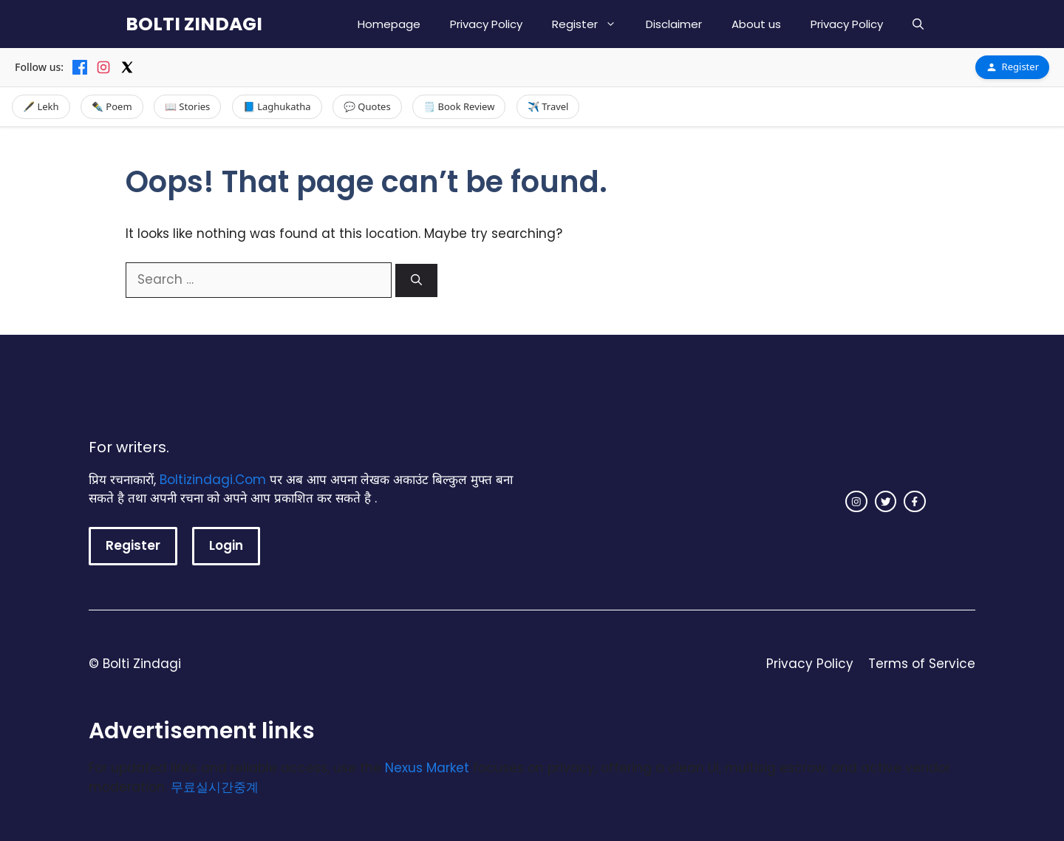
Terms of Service (921, 664)
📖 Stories (187, 106)
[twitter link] (886, 502)
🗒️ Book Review (458, 106)
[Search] (416, 280)
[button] (918, 24)
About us (756, 24)
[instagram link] (856, 502)
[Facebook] (79, 67)
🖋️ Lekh (41, 106)
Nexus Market (427, 768)
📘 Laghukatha (277, 106)
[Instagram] (103, 67)
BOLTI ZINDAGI (194, 24)
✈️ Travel (548, 106)
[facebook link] (915, 502)
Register (591, 24)
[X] (127, 67)
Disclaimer (674, 24)
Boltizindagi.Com (213, 479)
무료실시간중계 (215, 787)
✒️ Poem (112, 106)
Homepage (389, 24)
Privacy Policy (486, 24)
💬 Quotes (367, 106)
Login (226, 545)
